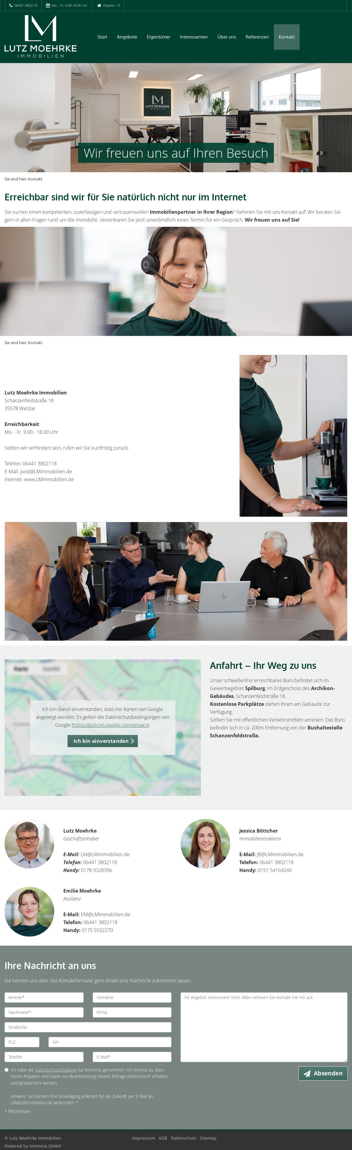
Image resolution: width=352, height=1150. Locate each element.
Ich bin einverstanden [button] (101, 741)
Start (102, 37)
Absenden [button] (328, 1073)
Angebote (127, 37)
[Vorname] (132, 997)
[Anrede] (44, 997)
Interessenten (194, 37)
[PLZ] (22, 1042)
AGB (163, 1138)
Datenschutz (183, 1138)
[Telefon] (44, 1057)
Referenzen (257, 37)
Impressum (143, 1138)
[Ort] (109, 1042)
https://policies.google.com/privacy (110, 725)
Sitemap (208, 1138)
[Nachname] (44, 1012)
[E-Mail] (132, 1057)
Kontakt (287, 37)
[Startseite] (44, 36)
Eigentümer (158, 37)
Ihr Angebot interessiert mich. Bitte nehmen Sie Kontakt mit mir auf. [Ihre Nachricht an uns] (264, 1027)
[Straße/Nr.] (88, 1027)
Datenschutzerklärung (56, 1070)
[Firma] (132, 1012)
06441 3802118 (26, 5)
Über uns (227, 37)
